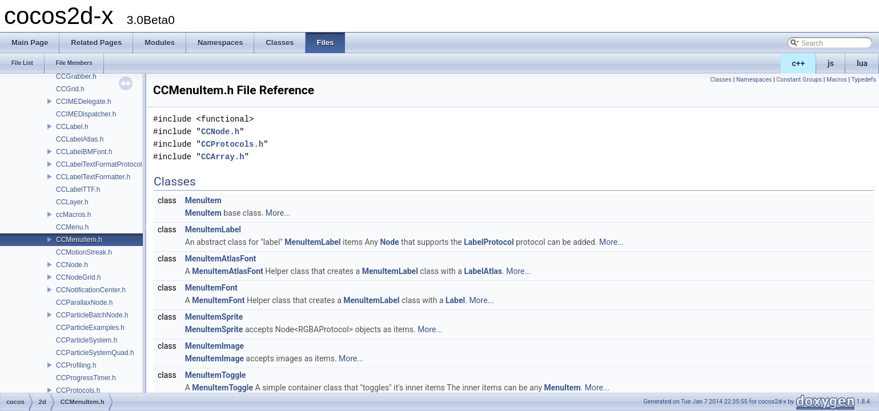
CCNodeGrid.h (78, 277)
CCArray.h (222, 156)
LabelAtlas (483, 271)
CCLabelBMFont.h (84, 152)
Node (389, 242)
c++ (798, 63)
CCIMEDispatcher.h (86, 114)
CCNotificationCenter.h (91, 290)
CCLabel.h (72, 127)
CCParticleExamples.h (90, 328)
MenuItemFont (211, 287)
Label (455, 300)
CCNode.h (72, 265)
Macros (836, 79)
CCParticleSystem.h (86, 340)
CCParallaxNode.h (84, 303)
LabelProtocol (488, 242)
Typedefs (863, 79)
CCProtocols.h (78, 390)
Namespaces (754, 79)
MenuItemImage (214, 345)
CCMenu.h (72, 227)
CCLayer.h (72, 202)
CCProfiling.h (76, 365)
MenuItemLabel (213, 229)
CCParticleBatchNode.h (92, 315)
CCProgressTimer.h (86, 378)
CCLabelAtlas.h (79, 139)
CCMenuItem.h (79, 240)
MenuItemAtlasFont (220, 258)
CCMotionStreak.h (84, 252)
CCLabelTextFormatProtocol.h (102, 164)
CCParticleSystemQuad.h (95, 353)
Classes (721, 79)
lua (862, 63)
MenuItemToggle (215, 375)
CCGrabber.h (76, 76)
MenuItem (203, 200)
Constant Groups (799, 79)
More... (278, 212)
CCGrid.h (70, 89)
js (831, 63)
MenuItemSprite (214, 316)
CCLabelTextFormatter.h (93, 177)
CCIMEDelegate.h (83, 102)
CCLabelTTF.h (78, 190)
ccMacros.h (73, 215)
